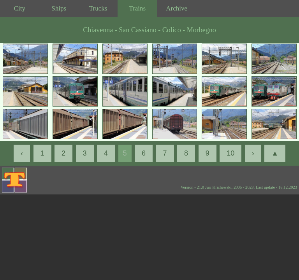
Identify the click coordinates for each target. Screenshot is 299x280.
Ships (58, 8)
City (19, 8)
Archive (176, 8)
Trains (137, 8)
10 (230, 153)
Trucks (98, 8)
